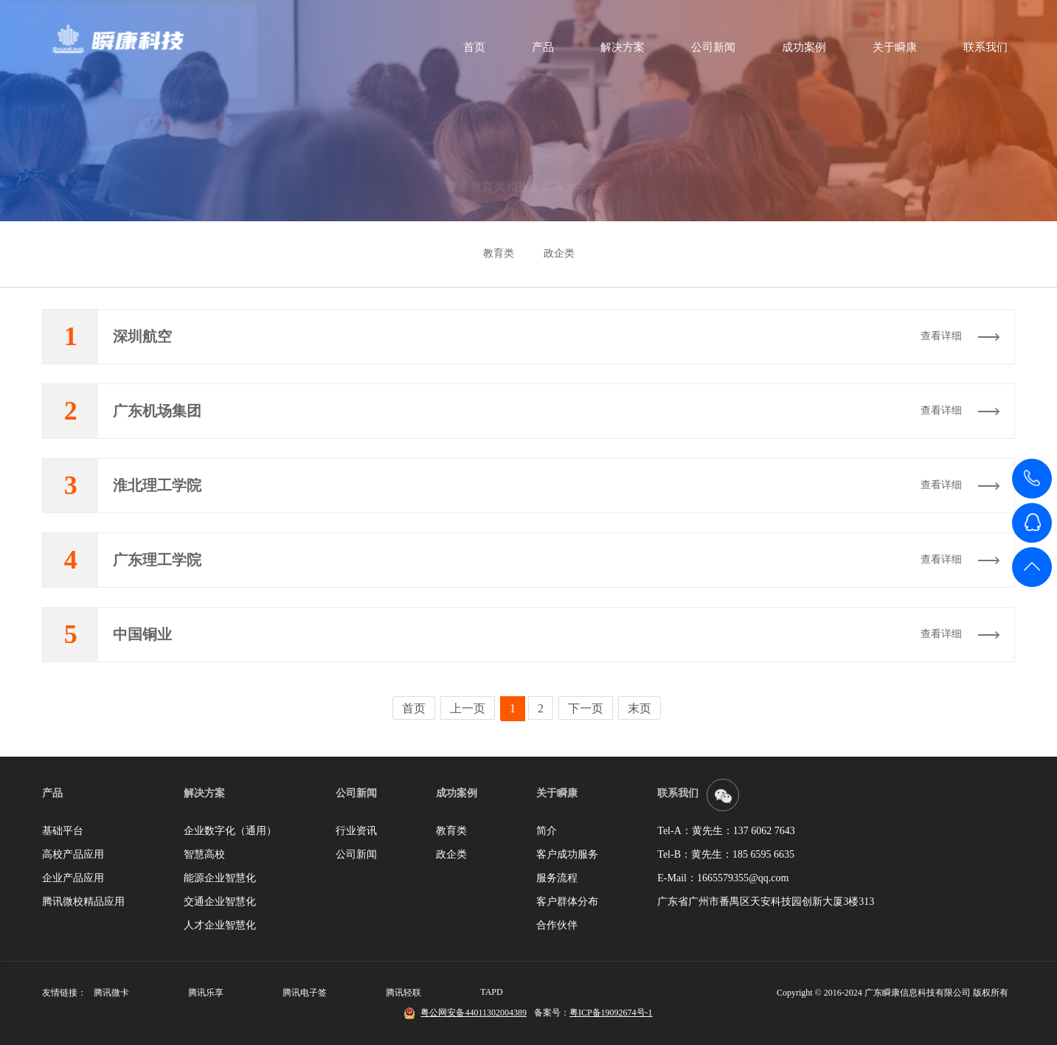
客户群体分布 (567, 901)
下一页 (585, 708)
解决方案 (619, 47)
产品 (539, 47)
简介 (546, 830)
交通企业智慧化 (220, 901)
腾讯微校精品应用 (83, 901)
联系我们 (982, 47)
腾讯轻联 (403, 992)
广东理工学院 (157, 560)
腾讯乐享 (205, 992)
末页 (639, 708)
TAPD (491, 992)
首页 (470, 47)
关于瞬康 (891, 47)
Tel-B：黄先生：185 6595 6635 (725, 854)
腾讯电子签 (305, 992)
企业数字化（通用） (230, 830)
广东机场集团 (157, 411)
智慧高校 (204, 854)
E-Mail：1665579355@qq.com (723, 877)
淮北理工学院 (157, 485)
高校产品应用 (73, 854)
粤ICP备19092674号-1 (611, 1012)
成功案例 (800, 47)
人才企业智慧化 (220, 925)
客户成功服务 (567, 854)
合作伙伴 (557, 925)
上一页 (467, 708)
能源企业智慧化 (220, 877)
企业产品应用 (73, 877)
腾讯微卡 (111, 992)
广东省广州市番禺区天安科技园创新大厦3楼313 (765, 901)
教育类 (498, 253)
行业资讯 (356, 830)
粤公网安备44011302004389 (473, 1012)
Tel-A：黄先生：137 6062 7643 (725, 830)
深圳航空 (142, 336)
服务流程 (557, 877)
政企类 (559, 253)
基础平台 (62, 830)
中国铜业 (142, 634)
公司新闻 (709, 47)
